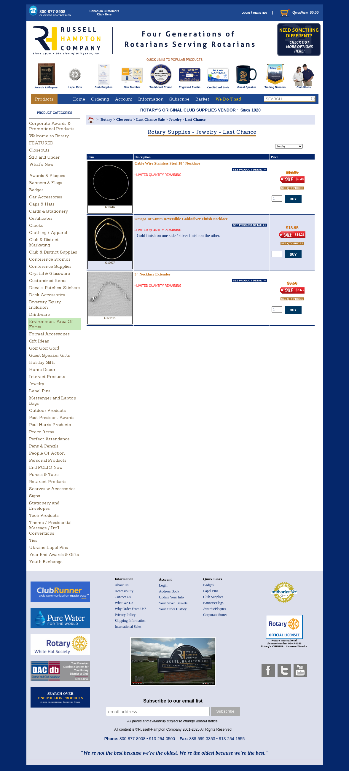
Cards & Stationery (48, 211)
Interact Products (47, 376)
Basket (202, 99)
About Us (121, 585)
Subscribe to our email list (173, 700)
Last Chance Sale (150, 119)
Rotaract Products (47, 481)
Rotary (106, 119)
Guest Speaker (246, 86)
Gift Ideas (39, 341)
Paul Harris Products (50, 424)
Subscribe (179, 99)
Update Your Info (171, 597)
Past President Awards (51, 417)
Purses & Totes (44, 474)
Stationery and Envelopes (44, 505)
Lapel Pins (75, 86)
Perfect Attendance (49, 439)
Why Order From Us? (130, 609)
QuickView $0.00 (299, 12)
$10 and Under (44, 157)
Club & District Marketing (44, 242)
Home (78, 99)
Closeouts (39, 150)
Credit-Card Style (218, 86)
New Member (132, 86)
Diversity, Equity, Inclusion (45, 304)
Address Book (169, 591)
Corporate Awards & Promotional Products (51, 126)
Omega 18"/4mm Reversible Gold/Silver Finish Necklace (181, 218)
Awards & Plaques (46, 86)
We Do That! (228, 99)
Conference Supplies (50, 266)
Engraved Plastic (190, 86)
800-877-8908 (55, 13)
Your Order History (173, 609)
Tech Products (44, 515)
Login (163, 585)
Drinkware (39, 314)
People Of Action (47, 453)
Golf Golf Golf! (44, 348)
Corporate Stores (215, 615)
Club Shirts (303, 86)
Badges (36, 189)
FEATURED (41, 143)
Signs (34, 495)
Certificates (40, 218)
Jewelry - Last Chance (187, 119)
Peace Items (41, 431)
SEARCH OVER (60, 697)
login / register (254, 12)
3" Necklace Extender (152, 274)
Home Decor (42, 369)
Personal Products (47, 460)
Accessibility (124, 591)
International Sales (128, 627)
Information (150, 99)
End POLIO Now (46, 467)
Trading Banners (275, 86)
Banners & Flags (45, 182)
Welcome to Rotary (49, 135)
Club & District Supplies (53, 252)
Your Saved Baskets (173, 603)
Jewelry (36, 383)
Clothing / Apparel (48, 232)
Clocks (36, 225)
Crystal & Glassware (49, 273)
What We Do (124, 603)
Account (123, 99)
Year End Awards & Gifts (54, 554)
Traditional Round (160, 86)
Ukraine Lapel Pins (48, 547)
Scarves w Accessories (52, 488)
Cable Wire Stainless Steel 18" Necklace (167, 163)
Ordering (100, 99)
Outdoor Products (47, 410)
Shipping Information (130, 621)
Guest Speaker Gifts (49, 355)
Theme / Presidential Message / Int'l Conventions (50, 528)
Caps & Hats (42, 204)
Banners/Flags (213, 603)
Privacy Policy (125, 615)
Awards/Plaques (214, 609)
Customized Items (47, 280)
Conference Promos (50, 259)
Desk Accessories (47, 294)
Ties (33, 540)
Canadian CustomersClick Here (104, 12)
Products (44, 99)
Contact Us (123, 597)
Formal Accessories (49, 334)
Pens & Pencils (43, 446)
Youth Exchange (46, 561)
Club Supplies (104, 86)
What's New (41, 164)
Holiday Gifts (42, 362)
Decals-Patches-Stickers (54, 287)
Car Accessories (45, 197)
